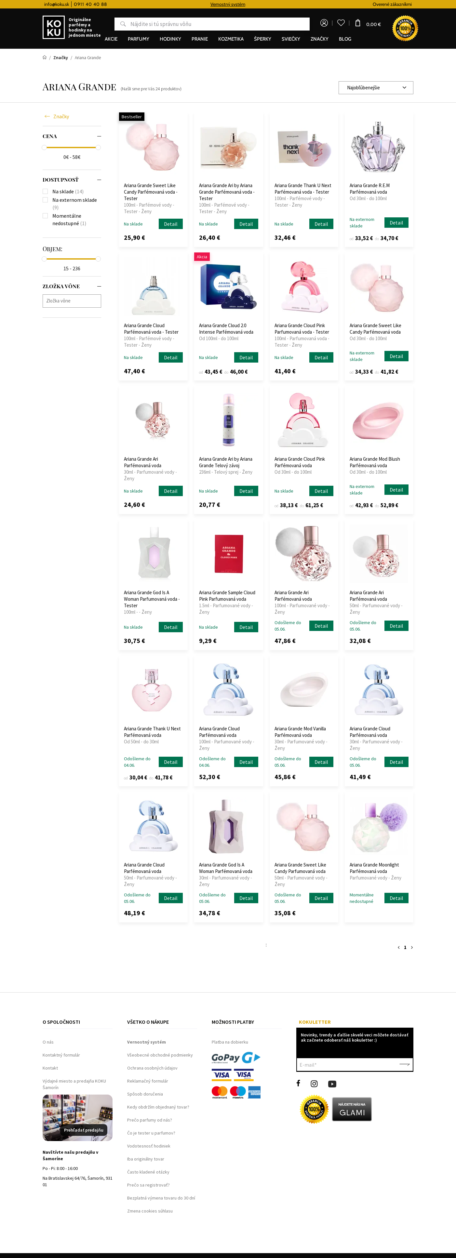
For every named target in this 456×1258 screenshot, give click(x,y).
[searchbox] (73, 300)
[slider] (44, 147)
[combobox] (376, 87)
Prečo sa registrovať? (148, 1185)
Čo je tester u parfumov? (151, 1133)
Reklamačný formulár (147, 1081)
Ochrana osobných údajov (152, 1068)
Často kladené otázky (148, 1172)
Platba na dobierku (230, 1042)
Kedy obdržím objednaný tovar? (158, 1107)
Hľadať (118, 24)
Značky (61, 116)
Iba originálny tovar (145, 1159)
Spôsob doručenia (145, 1094)
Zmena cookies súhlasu (150, 1211)
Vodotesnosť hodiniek (148, 1146)
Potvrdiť (404, 1064)
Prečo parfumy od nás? (149, 1120)
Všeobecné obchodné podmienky (160, 1055)
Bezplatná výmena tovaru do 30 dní (161, 1198)
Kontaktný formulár (61, 1055)
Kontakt (50, 1068)
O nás (48, 1042)
